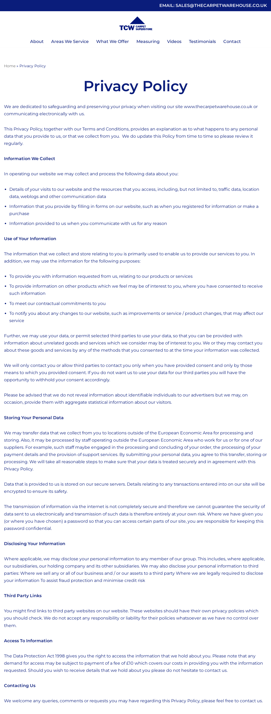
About (37, 41)
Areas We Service (70, 41)
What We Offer (112, 41)
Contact (232, 41)
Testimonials (202, 41)
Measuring (148, 41)
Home (9, 66)
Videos (174, 41)
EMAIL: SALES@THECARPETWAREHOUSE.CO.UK (213, 5)
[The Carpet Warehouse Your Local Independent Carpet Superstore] (135, 23)
